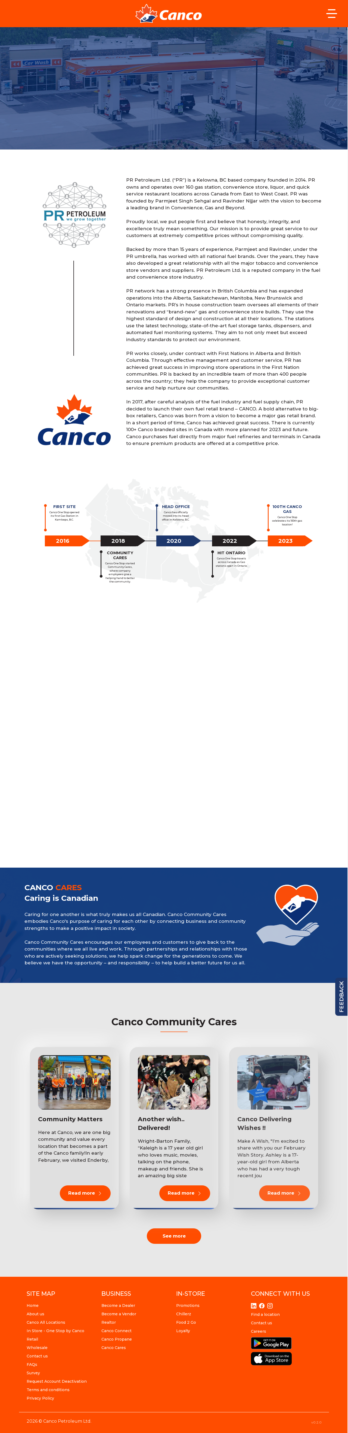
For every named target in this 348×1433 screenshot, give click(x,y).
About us (35, 1313)
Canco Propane (116, 1339)
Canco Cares (113, 1347)
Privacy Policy (40, 1398)
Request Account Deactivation (57, 1381)
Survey (33, 1372)
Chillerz (183, 1313)
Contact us (37, 1356)
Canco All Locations (46, 1322)
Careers (258, 1331)
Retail (32, 1339)
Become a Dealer (118, 1305)
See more (174, 1236)
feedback (341, 997)
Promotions (188, 1305)
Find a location (265, 1314)
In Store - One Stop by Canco (55, 1330)
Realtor (108, 1322)
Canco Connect (116, 1330)
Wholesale (37, 1347)
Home (33, 1305)
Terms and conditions (48, 1389)
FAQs (32, 1364)
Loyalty (183, 1330)
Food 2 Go (186, 1322)
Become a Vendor (118, 1313)
